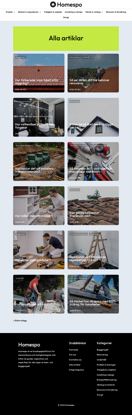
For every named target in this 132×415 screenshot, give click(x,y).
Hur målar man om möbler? (34, 216)
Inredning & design (73, 12)
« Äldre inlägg (20, 320)
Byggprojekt (20, 57)
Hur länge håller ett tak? (31, 304)
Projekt (9, 12)
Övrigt (66, 17)
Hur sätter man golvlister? (33, 260)
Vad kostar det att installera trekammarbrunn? (34, 170)
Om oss (72, 354)
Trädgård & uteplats (53, 12)
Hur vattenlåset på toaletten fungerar (34, 125)
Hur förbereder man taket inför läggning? (36, 81)
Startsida (73, 349)
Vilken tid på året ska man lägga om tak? (91, 125)
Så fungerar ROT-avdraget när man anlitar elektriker (90, 170)
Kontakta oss (75, 359)
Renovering (74, 57)
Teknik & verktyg (93, 12)
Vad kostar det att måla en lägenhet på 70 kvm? (87, 258)
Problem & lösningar (24, 101)
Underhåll (86, 57)
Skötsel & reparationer (28, 12)
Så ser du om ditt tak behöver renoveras (89, 81)
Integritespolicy (76, 369)
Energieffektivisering (98, 145)
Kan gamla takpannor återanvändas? (84, 214)
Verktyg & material (106, 384)
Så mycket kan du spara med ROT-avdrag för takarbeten (92, 302)
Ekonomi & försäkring (116, 12)
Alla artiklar (75, 364)
